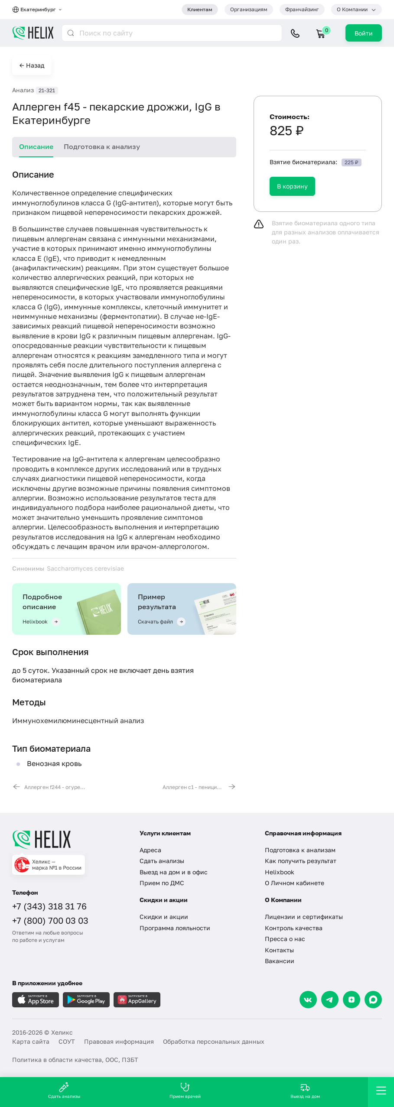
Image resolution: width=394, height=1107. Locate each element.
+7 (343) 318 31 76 (49, 906)
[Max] (373, 999)
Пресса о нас (285, 938)
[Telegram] (330, 999)
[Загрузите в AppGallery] (137, 999)
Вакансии (279, 960)
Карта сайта (30, 1041)
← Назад (32, 65)
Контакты (279, 950)
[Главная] (69, 840)
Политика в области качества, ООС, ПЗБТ (75, 1059)
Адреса (150, 850)
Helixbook (279, 872)
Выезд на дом (305, 1090)
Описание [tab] (36, 146)
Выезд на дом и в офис (174, 872)
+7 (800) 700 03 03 (50, 920)
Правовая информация (119, 1041)
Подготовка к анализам (300, 850)
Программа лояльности (175, 928)
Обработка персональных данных (213, 1041)
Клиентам (199, 9)
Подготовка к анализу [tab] (102, 146)
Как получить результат (300, 860)
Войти (364, 33)
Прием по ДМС (162, 882)
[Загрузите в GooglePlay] (86, 999)
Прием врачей (185, 1090)
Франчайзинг (302, 9)
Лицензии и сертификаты (304, 916)
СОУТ (67, 1041)
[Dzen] (351, 999)
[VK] (308, 999)
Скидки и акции (164, 916)
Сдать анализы (162, 860)
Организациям (248, 9)
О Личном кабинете (294, 882)
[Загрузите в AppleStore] (35, 999)
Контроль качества (293, 928)
